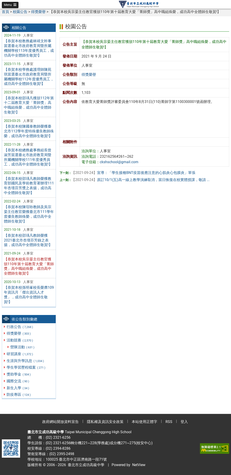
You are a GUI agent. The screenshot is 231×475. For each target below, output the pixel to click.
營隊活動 (22, 347)
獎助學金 (19, 374)
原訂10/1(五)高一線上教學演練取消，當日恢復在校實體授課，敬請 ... (140, 180)
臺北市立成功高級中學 (85, 465)
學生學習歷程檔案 (26, 367)
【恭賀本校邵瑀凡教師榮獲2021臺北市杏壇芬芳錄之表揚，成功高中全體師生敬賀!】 (28, 240)
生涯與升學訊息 (25, 361)
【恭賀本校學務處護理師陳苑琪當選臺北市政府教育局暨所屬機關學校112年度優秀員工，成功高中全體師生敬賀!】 (29, 76)
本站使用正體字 (144, 422)
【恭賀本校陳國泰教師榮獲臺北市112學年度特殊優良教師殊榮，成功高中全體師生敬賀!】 (29, 131)
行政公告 (20, 327)
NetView (138, 465)
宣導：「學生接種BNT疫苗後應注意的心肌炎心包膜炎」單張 (133, 173)
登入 (184, 422)
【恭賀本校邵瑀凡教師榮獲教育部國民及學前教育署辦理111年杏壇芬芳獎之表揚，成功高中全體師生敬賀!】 (29, 185)
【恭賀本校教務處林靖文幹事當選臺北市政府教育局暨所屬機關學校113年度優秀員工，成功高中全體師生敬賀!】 (29, 48)
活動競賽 (20, 340)
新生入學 (18, 388)
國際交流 (18, 381)
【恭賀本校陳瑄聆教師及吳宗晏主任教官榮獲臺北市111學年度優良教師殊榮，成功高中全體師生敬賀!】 (29, 214)
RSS (168, 422)
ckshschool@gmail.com (119, 162)
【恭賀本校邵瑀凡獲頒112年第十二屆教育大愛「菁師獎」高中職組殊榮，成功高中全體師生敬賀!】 (29, 105)
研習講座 (20, 354)
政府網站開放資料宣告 (60, 422)
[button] (10, 5)
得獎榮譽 (19, 333)
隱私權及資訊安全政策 (105, 422)
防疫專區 (19, 394)
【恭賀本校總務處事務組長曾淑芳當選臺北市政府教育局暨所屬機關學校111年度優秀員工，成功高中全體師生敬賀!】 (28, 157)
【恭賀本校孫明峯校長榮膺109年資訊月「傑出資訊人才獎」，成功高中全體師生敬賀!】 (29, 294)
